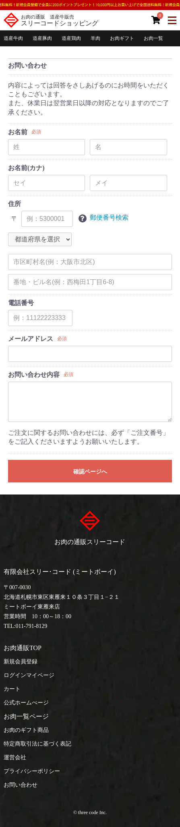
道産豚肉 (42, 38)
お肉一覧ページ (26, 716)
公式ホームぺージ (26, 703)
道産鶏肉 (71, 38)
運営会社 (15, 757)
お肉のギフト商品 (26, 730)
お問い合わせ (20, 785)
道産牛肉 (13, 38)
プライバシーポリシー (32, 771)
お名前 (17, 132)
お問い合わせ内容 (34, 374)
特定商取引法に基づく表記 (37, 744)
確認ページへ (90, 471)
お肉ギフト (122, 38)
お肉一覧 (153, 38)
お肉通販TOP (22, 647)
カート (12, 689)
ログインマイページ (29, 675)
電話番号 (21, 302)
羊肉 (95, 38)
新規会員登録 (20, 662)
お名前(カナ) (26, 167)
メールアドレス (30, 338)
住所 (14, 203)
